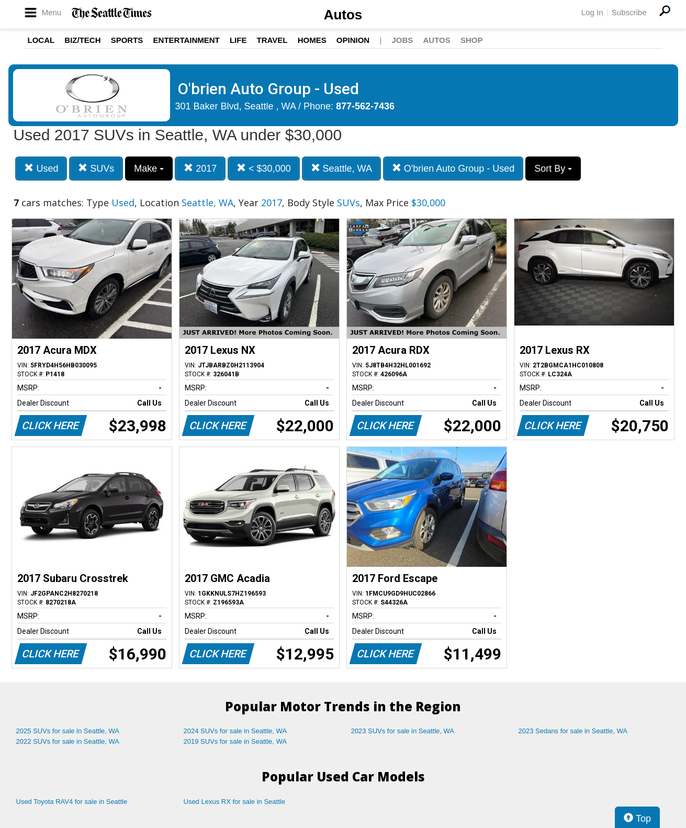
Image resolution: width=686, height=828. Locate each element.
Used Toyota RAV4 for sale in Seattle (72, 801)
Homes (312, 40)
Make (149, 168)
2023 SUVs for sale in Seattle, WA (403, 731)
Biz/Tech (82, 40)
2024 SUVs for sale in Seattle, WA (235, 731)
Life (238, 40)
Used (41, 168)
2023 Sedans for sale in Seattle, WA (573, 731)
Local (41, 40)
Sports (127, 40)
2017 (200, 168)
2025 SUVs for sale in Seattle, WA (68, 731)
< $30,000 (264, 168)
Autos (343, 15)
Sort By (553, 168)
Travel (272, 40)
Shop (471, 40)
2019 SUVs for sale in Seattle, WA (235, 741)
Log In (592, 12)
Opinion (352, 40)
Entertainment (186, 40)
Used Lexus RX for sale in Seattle (234, 801)
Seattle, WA (341, 168)
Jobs (402, 40)
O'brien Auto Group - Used (453, 168)
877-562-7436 (365, 106)
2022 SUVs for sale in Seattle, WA (68, 741)
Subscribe (629, 12)
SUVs (96, 168)
